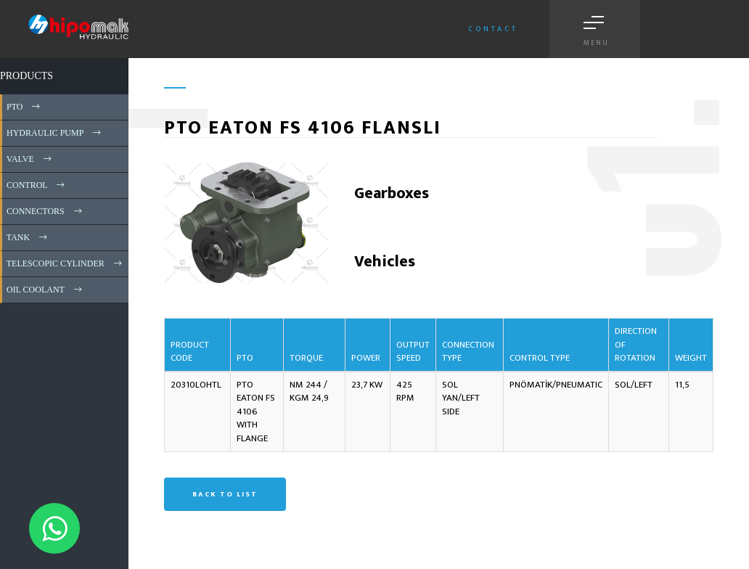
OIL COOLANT (45, 289)
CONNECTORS (45, 211)
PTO (24, 107)
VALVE (30, 159)
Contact (493, 29)
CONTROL (36, 185)
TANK (28, 237)
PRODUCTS (26, 75)
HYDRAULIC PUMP (54, 133)
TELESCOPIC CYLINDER (65, 263)
